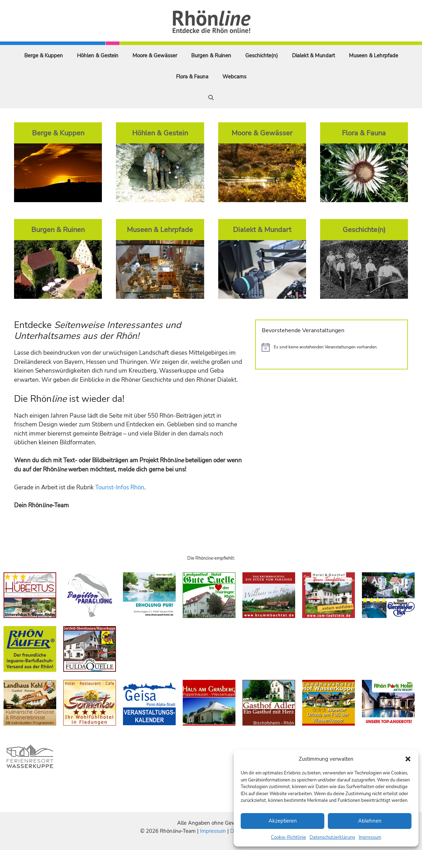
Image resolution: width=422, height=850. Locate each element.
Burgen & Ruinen (211, 55)
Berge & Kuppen (43, 55)
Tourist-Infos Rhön (119, 487)
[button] (407, 758)
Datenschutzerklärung (332, 837)
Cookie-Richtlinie (288, 837)
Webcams (234, 76)
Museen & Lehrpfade (373, 55)
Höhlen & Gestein (97, 55)
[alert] (331, 347)
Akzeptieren (282, 820)
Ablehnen (370, 820)
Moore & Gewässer (154, 55)
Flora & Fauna (192, 76)
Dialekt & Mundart (313, 55)
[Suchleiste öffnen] (211, 97)
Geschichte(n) (261, 55)
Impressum (370, 837)
